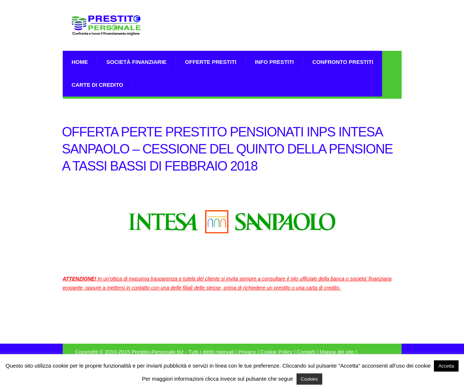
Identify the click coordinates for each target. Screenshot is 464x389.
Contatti (306, 352)
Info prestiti (274, 62)
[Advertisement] (317, 34)
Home (80, 62)
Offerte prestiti (210, 62)
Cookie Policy (276, 352)
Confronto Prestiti (342, 62)
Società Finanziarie (137, 62)
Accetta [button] (446, 366)
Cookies (309, 379)
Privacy (247, 352)
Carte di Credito (97, 85)
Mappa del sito (336, 352)
